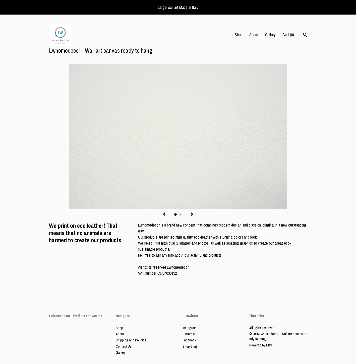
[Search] (305, 35)
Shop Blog (190, 346)
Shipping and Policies (131, 340)
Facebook (189, 340)
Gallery (270, 34)
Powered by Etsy (260, 345)
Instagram (189, 328)
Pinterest (189, 334)
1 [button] (175, 214)
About (253, 34)
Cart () (288, 34)
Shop (239, 34)
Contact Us (123, 346)
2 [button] (180, 214)
